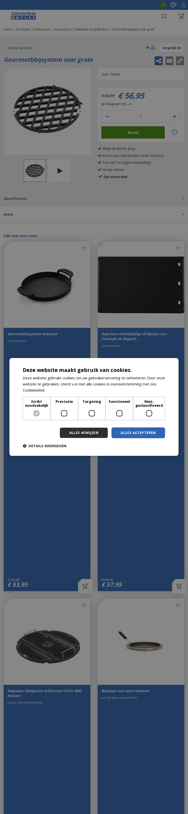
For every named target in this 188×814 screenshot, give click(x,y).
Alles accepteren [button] (138, 432)
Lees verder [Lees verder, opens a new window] (56, 390)
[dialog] (93, 407)
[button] (44, 446)
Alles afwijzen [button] (84, 432)
